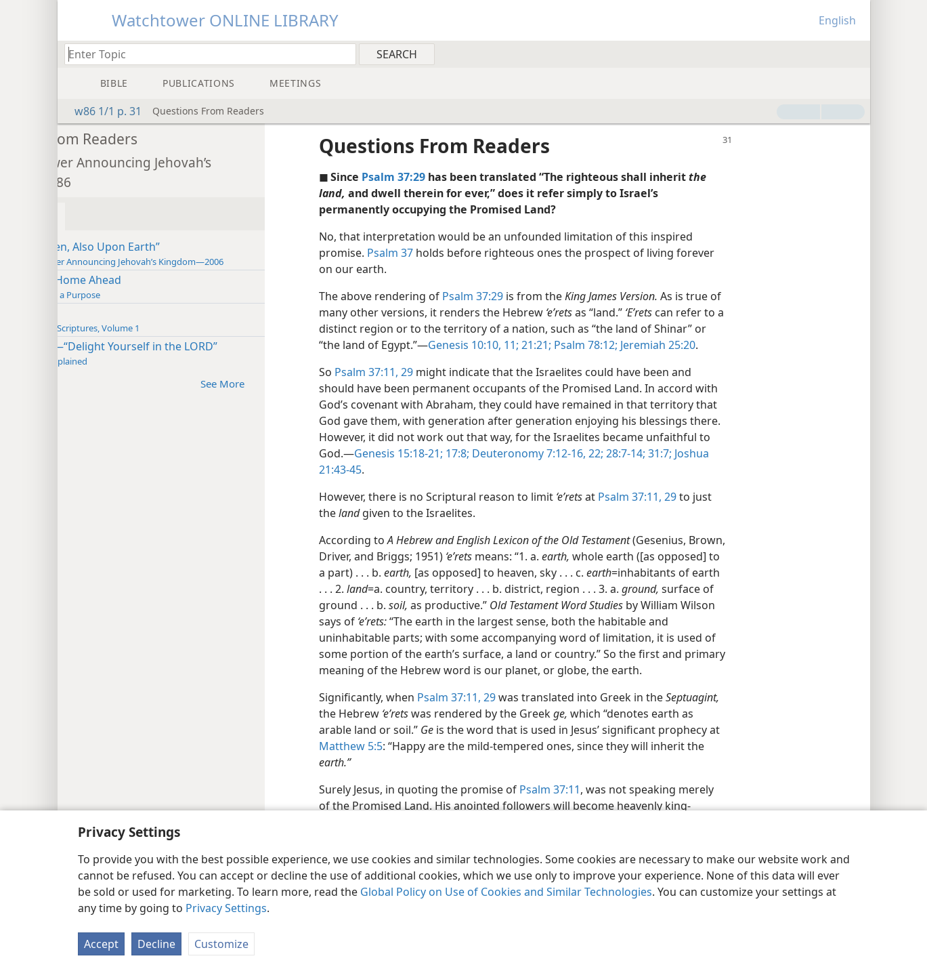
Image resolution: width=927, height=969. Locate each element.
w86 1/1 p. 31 (101, 111)
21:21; (646, 344)
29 (503, 372)
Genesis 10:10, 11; (585, 344)
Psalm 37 (488, 252)
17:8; (620, 453)
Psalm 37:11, (464, 372)
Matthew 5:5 (512, 762)
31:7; (428, 469)
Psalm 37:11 (647, 805)
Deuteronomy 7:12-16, (692, 453)
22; (759, 453)
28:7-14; (789, 453)
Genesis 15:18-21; (563, 453)
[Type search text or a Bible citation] (203, 54)
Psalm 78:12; (696, 344)
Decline (156, 943)
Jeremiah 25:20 (768, 344)
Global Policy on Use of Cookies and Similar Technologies (506, 891)
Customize (221, 943)
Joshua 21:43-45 (481, 469)
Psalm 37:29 (570, 296)
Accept (101, 943)
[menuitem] (855, 53)
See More (326, 383)
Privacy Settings (226, 908)
